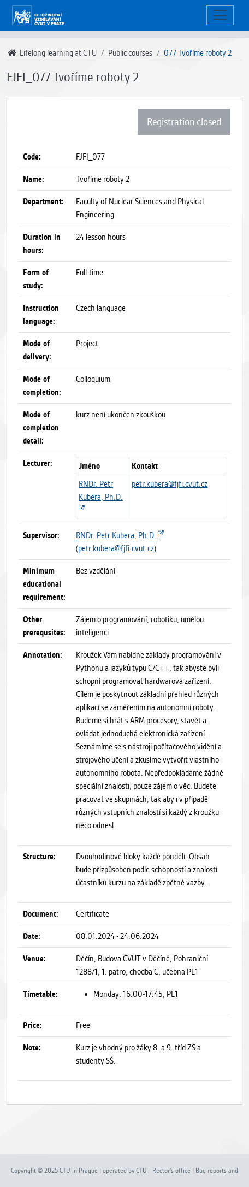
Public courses (130, 53)
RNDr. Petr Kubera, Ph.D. (101, 497)
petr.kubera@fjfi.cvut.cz (170, 484)
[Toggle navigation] (220, 15)
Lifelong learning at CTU (52, 53)
